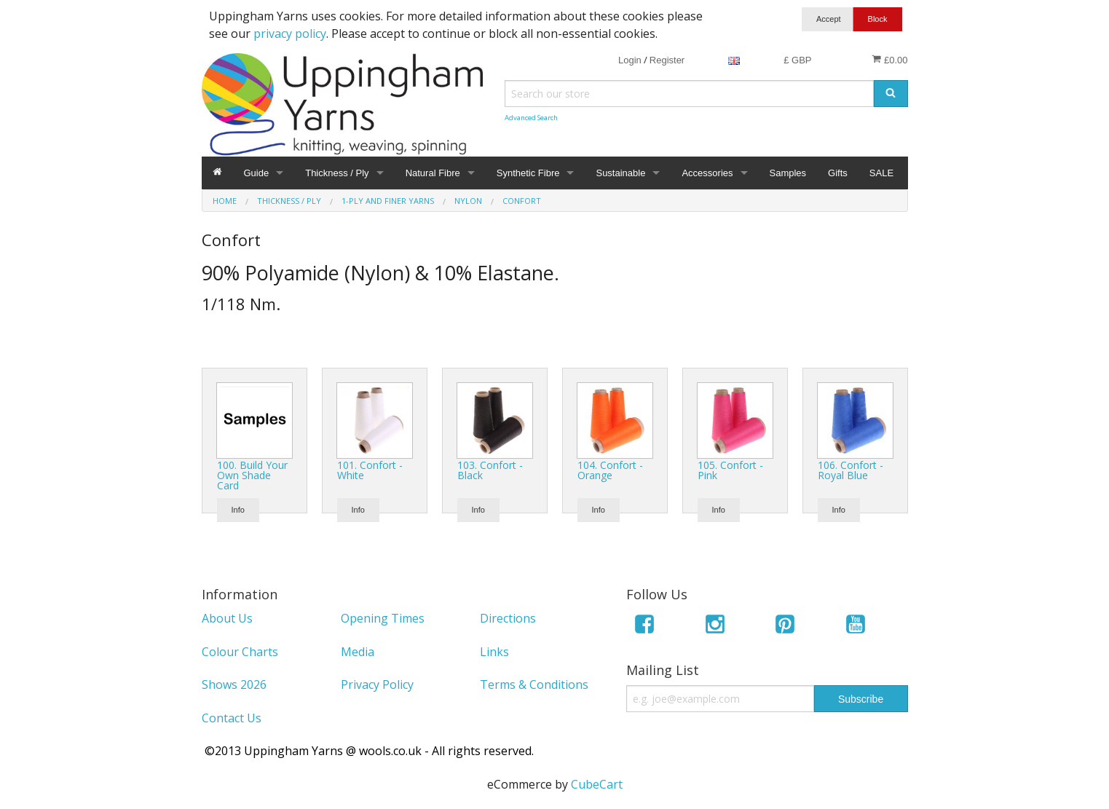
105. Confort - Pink (730, 470)
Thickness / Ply (336, 172)
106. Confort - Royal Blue (850, 470)
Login (630, 60)
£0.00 (889, 60)
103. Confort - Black (490, 470)
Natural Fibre (433, 172)
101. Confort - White (370, 470)
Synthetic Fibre (528, 172)
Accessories (707, 172)
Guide (256, 172)
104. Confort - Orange (610, 470)
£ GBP (797, 60)
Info (238, 509)
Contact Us (231, 718)
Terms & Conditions (534, 684)
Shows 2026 (234, 684)
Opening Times (383, 618)
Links (494, 652)
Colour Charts (240, 652)
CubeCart (597, 784)
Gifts (838, 172)
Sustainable (620, 172)
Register (667, 60)
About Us (227, 618)
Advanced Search (531, 117)
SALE (881, 172)
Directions (508, 618)
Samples (788, 172)
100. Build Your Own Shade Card (252, 475)
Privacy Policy (377, 684)
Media (357, 652)
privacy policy (289, 33)
